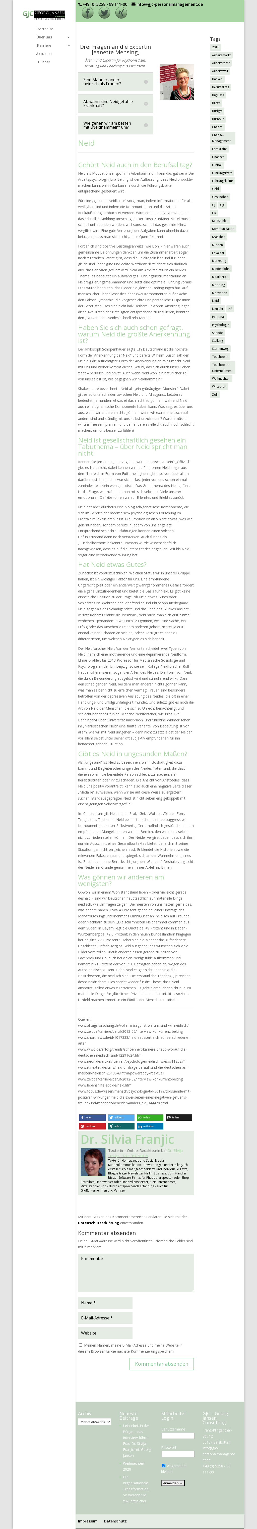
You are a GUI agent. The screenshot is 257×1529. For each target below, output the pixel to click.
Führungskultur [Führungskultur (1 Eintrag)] (222, 181)
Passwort (168, 1447)
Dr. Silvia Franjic (127, 1139)
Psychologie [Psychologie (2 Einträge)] (220, 325)
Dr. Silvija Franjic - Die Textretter (145, 1153)
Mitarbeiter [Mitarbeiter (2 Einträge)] (220, 277)
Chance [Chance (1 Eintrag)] (217, 127)
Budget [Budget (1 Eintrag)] (217, 111)
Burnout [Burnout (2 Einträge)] (218, 119)
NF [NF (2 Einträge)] (230, 309)
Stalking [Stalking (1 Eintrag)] (217, 340)
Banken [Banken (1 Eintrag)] (217, 79)
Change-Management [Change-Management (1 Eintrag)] (221, 138)
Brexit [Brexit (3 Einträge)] (216, 103)
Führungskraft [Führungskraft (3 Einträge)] (222, 173)
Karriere (44, 46)
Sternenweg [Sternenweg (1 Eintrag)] (220, 349)
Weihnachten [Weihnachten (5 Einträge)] (221, 378)
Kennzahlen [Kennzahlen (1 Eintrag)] (220, 221)
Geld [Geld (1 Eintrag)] (215, 189)
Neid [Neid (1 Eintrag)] (215, 301)
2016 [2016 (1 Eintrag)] (215, 47)
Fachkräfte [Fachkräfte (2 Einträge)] (219, 149)
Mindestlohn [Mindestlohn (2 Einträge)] (221, 269)
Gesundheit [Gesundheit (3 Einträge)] (220, 197)
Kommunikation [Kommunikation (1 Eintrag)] (223, 229)
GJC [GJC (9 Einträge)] (222, 205)
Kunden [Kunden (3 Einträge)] (217, 245)
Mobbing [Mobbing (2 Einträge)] (218, 285)
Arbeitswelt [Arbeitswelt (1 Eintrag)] (220, 71)
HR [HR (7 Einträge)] (214, 213)
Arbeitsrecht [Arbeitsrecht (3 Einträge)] (221, 63)
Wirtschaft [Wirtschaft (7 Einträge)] (219, 386)
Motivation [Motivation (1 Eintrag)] (219, 293)
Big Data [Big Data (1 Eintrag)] (218, 95)
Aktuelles (44, 54)
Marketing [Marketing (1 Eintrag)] (219, 261)
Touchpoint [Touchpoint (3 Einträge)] (220, 357)
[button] (92, 1117)
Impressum (88, 1521)
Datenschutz (115, 1521)
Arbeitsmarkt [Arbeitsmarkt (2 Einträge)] (221, 55)
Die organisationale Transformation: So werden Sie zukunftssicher (136, 1488)
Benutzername (173, 1429)
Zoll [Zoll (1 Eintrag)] (215, 394)
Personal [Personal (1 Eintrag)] (218, 317)
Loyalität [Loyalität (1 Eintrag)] (218, 253)
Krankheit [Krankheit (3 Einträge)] (218, 237)
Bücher (44, 62)
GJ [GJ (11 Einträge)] (213, 205)
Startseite (44, 29)
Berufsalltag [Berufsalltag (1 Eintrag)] (220, 87)
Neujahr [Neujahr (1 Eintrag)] (217, 309)
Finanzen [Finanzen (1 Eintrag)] (218, 157)
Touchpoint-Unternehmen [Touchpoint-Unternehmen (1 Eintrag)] (222, 368)
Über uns (44, 37)
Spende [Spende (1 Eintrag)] (217, 333)
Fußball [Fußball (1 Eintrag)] (217, 165)
